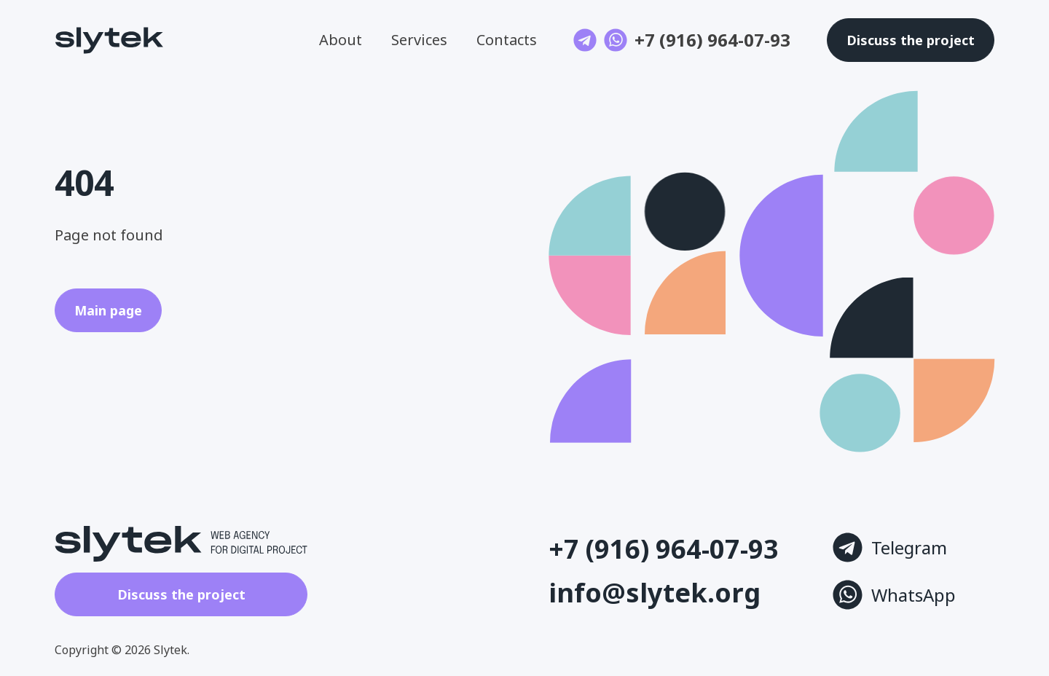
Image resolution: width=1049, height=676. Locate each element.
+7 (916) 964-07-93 (712, 40)
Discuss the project (181, 594)
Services (419, 40)
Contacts (506, 40)
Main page (108, 310)
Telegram (890, 547)
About (340, 40)
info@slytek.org (655, 592)
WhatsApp (894, 595)
